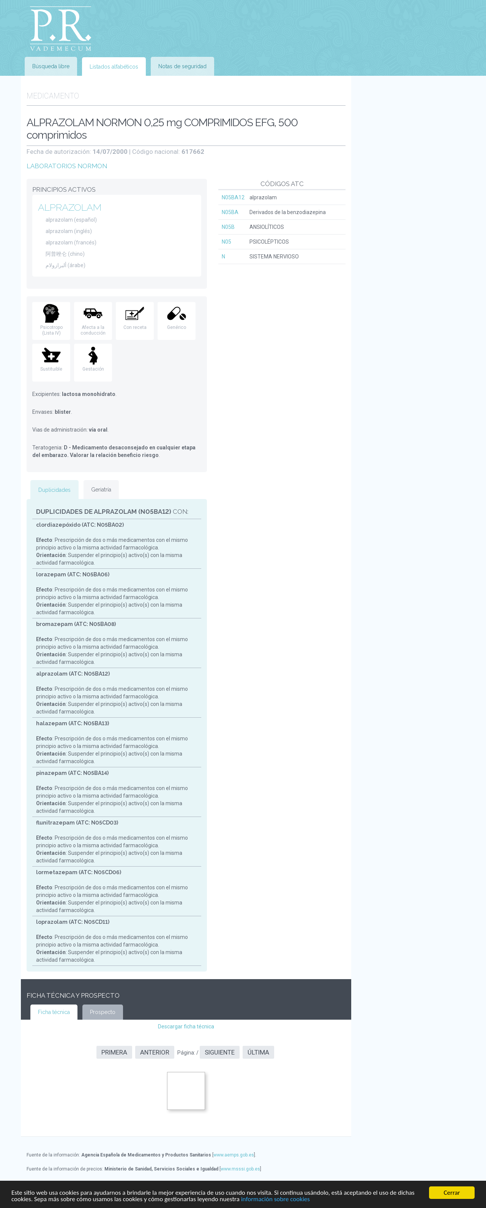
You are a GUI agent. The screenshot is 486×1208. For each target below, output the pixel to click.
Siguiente (220, 1052)
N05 (226, 242)
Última (258, 1052)
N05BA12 (233, 197)
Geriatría (101, 490)
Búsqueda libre (50, 66)
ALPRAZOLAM (69, 207)
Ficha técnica (54, 1012)
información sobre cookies (275, 1199)
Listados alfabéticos (114, 67)
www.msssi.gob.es (240, 1169)
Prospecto (102, 1012)
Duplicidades (54, 490)
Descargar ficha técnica (186, 1026)
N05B (228, 227)
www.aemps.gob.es (233, 1155)
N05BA (230, 212)
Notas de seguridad (182, 66)
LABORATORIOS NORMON (67, 166)
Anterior (154, 1052)
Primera (114, 1052)
